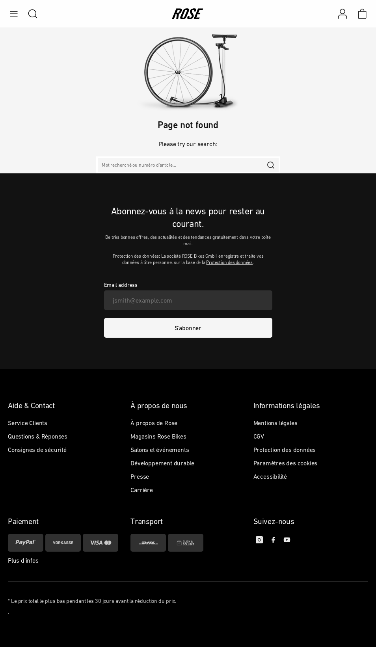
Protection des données (229, 262)
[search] (29, 14)
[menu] (14, 14)
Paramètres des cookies (285, 463)
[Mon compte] (342, 14)
